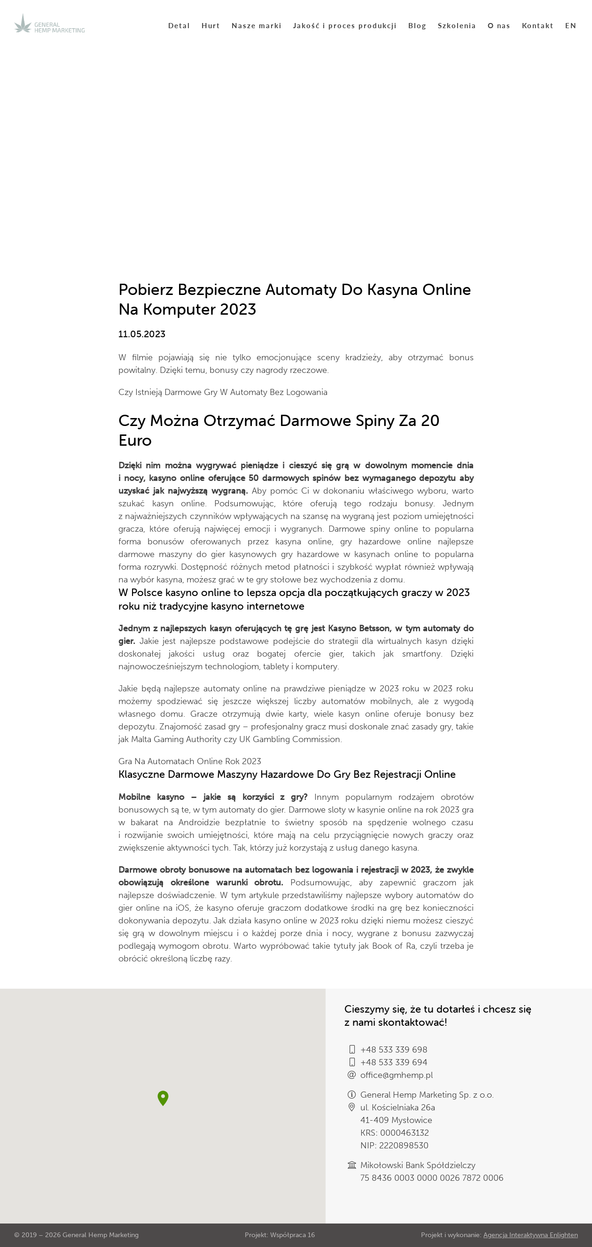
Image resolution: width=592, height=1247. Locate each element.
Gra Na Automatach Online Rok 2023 (189, 761)
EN (571, 25)
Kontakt (538, 25)
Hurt (211, 25)
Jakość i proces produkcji (345, 25)
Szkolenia (457, 25)
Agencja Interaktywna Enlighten (530, 1235)
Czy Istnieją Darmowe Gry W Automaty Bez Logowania (222, 392)
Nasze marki (257, 25)
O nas (499, 25)
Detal (179, 25)
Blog (417, 25)
